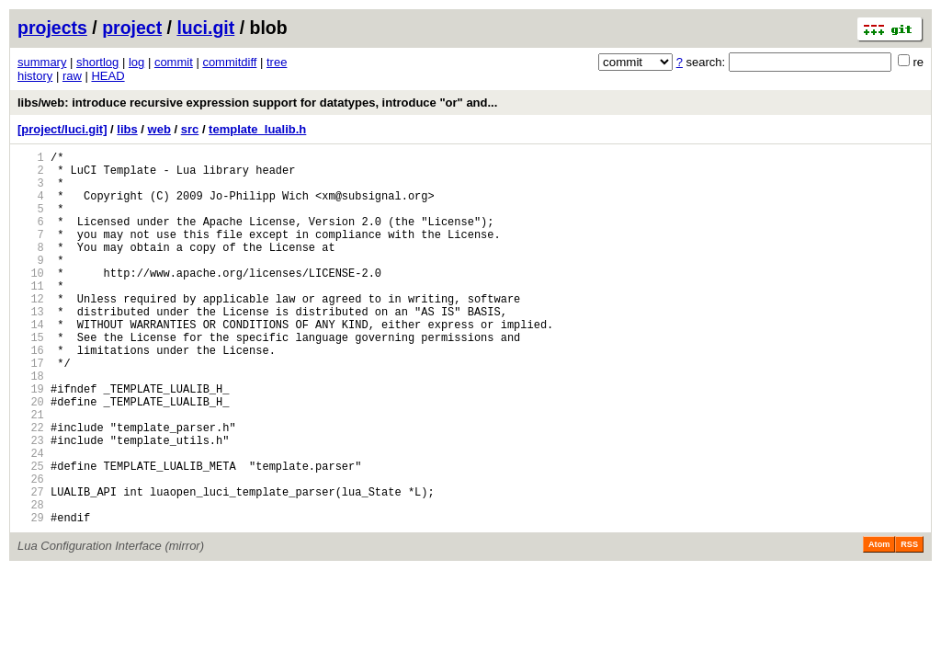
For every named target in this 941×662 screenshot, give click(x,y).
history (34, 76)
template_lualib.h (257, 129)
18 (30, 425)
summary (41, 62)
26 (30, 550)
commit (173, 62)
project (132, 27)
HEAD (107, 76)
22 (30, 488)
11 (30, 316)
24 (30, 519)
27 (30, 566)
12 (30, 331)
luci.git (205, 27)
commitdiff (229, 62)
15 (30, 378)
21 (30, 472)
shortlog (97, 62)
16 (30, 394)
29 (30, 597)
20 (30, 456)
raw (72, 76)
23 (30, 503)
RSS (909, 624)
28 (30, 581)
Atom (879, 624)
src (190, 129)
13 (30, 347)
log (136, 62)
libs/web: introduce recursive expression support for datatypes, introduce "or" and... (257, 102)
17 (30, 409)
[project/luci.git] (62, 129)
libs (127, 129)
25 (30, 534)
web (159, 129)
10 (30, 300)
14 (30, 363)
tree (276, 62)
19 (30, 441)
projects (52, 27)
